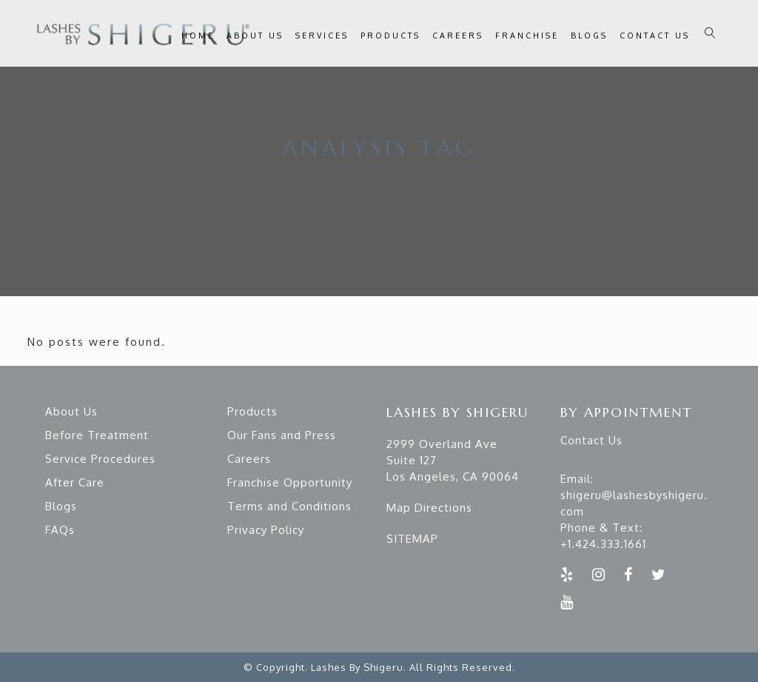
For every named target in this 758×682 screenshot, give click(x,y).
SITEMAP (412, 539)
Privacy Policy (265, 530)
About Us (71, 411)
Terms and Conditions (289, 506)
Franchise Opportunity (289, 482)
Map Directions (429, 508)
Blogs (61, 506)
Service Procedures (100, 459)
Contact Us (591, 440)
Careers (249, 459)
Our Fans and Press (281, 435)
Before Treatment (97, 435)
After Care (74, 482)
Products (252, 411)
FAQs (60, 530)
